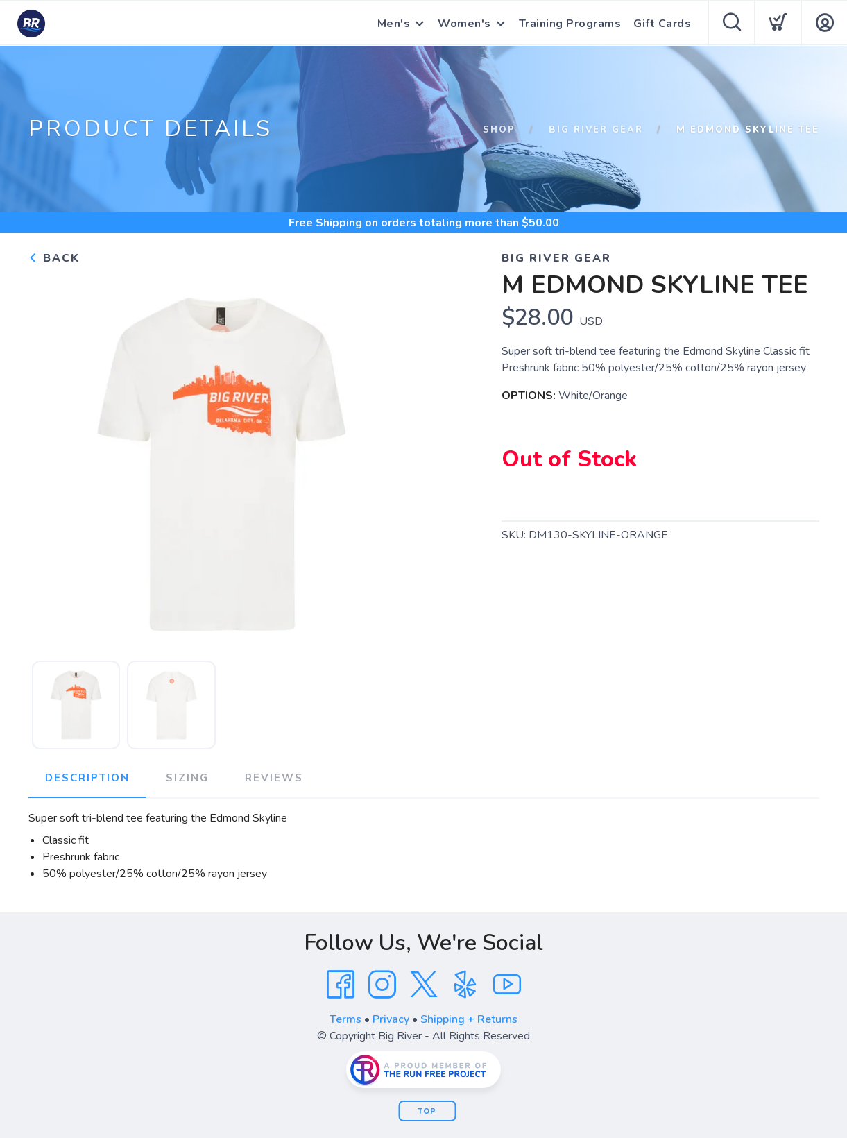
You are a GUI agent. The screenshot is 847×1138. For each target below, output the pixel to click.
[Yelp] (465, 984)
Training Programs (570, 23)
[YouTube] (507, 984)
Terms (345, 1019)
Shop (499, 130)
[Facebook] (340, 984)
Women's (464, 23)
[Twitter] (424, 984)
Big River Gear (596, 130)
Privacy (391, 1019)
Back (54, 258)
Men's (394, 23)
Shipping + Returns (468, 1019)
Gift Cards (662, 23)
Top (427, 1111)
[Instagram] (382, 984)
